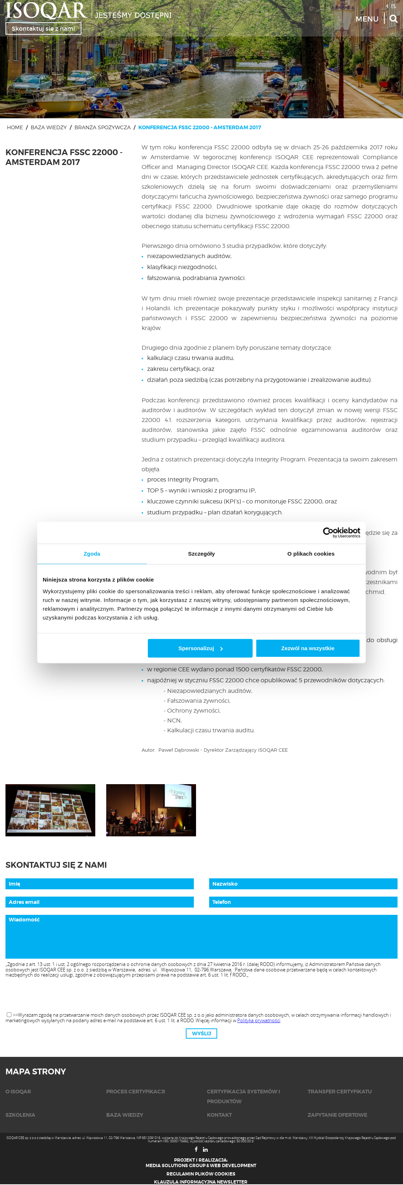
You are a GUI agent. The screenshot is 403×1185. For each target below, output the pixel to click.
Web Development (233, 1165)
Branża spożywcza (102, 127)
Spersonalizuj (201, 648)
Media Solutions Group (176, 1165)
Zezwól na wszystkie (308, 648)
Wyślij (201, 1033)
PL (393, 5)
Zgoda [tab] (92, 554)
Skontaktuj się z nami (43, 28)
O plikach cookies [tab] (310, 554)
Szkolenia (20, 1115)
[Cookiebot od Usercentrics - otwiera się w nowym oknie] (328, 532)
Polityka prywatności (258, 1020)
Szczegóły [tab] (201, 554)
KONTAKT (219, 1115)
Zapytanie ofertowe (337, 1115)
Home (15, 127)
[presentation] (201, 995)
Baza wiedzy (49, 127)
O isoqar (18, 1091)
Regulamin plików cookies (200, 1174)
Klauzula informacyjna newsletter (200, 1182)
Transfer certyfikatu (340, 1091)
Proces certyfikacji (135, 1091)
